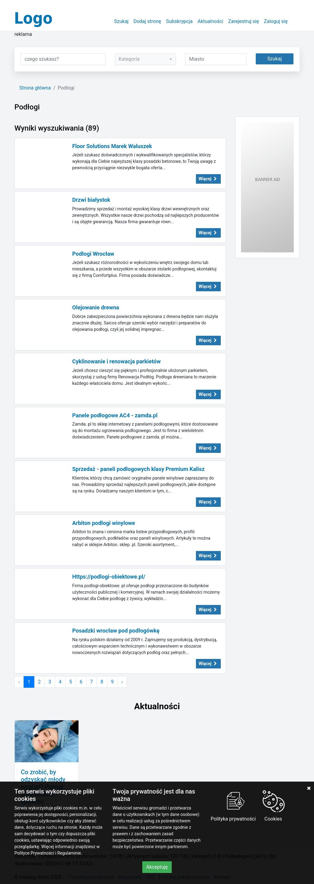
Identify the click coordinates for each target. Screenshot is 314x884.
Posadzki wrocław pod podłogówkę (115, 630)
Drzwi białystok (91, 200)
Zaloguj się (276, 21)
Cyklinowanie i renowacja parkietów (116, 361)
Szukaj (121, 21)
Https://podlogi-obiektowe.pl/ (108, 576)
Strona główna (35, 88)
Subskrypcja (179, 21)
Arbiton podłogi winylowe (103, 523)
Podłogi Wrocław (93, 254)
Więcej (208, 178)
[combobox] (145, 59)
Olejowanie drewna (95, 307)
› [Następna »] (122, 682)
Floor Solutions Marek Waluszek (112, 146)
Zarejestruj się (243, 21)
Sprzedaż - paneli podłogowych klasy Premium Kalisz (138, 469)
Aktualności (210, 21)
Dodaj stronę (147, 21)
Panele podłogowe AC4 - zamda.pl (115, 415)
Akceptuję (157, 867)
